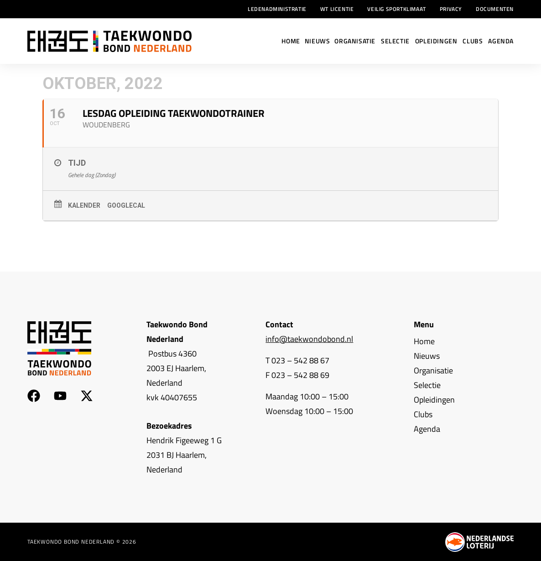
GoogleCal (126, 205)
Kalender (84, 205)
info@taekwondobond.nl (309, 339)
